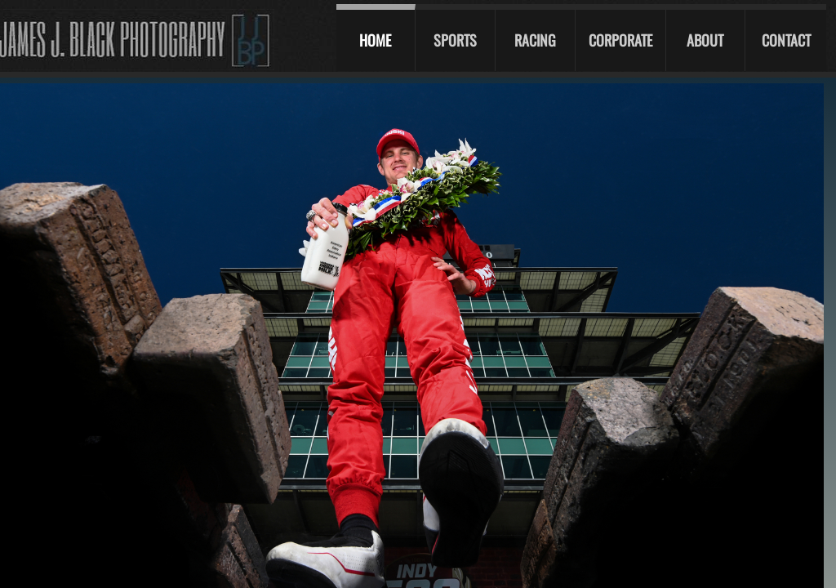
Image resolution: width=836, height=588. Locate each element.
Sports (455, 40)
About (705, 40)
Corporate (620, 40)
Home (375, 40)
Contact (786, 40)
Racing (535, 40)
